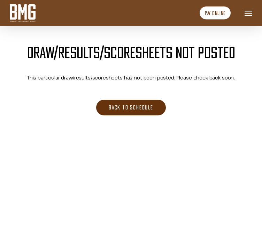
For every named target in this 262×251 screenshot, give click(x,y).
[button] (248, 12)
